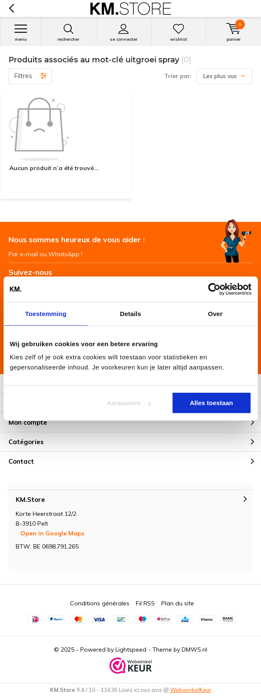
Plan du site (177, 603)
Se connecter (123, 32)
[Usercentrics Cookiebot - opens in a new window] (214, 289)
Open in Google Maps (52, 533)
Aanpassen (129, 402)
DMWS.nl (194, 649)
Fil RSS (145, 603)
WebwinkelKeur (190, 689)
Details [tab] (130, 313)
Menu (20, 32)
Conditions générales (99, 603)
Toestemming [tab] (46, 313)
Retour (11, 8)
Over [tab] (215, 313)
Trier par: (178, 76)
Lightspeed (130, 649)
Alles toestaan (211, 402)
